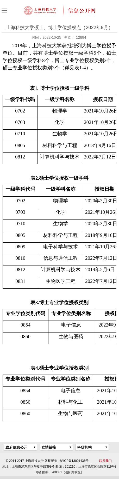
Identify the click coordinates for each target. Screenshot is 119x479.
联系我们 (105, 461)
